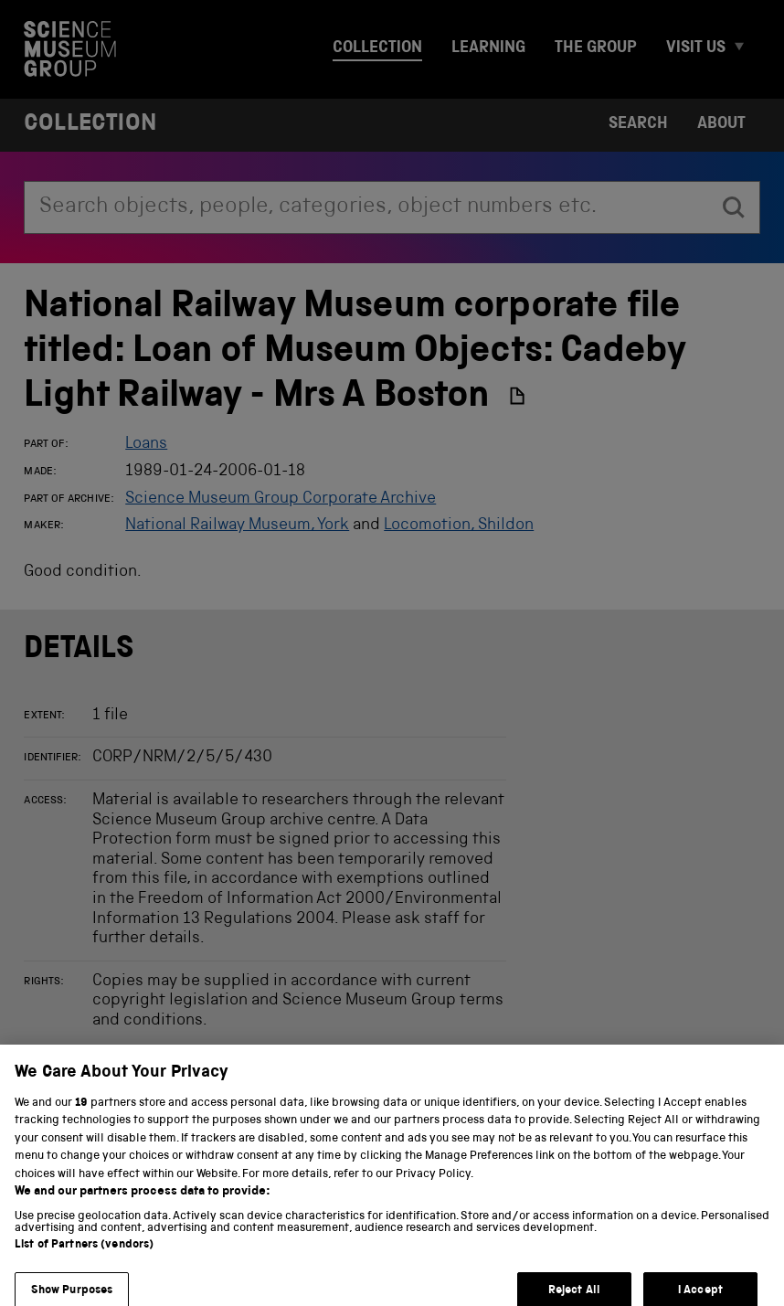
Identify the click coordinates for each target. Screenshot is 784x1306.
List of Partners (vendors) (84, 1253)
